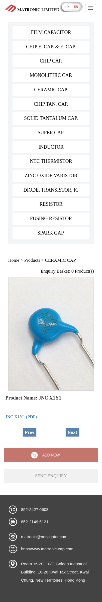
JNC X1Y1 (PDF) (21, 416)
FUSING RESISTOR (51, 218)
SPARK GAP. (51, 233)
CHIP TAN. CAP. (51, 104)
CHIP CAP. (51, 61)
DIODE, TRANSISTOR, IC (50, 190)
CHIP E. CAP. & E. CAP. (51, 46)
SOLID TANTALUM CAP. (51, 118)
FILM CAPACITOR (51, 32)
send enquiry (51, 475)
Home (13, 260)
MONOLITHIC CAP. (51, 75)
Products (32, 260)
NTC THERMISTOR (51, 161)
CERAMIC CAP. (51, 89)
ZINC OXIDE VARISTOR (50, 175)
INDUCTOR (51, 147)
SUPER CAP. (51, 132)
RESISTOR (51, 204)
